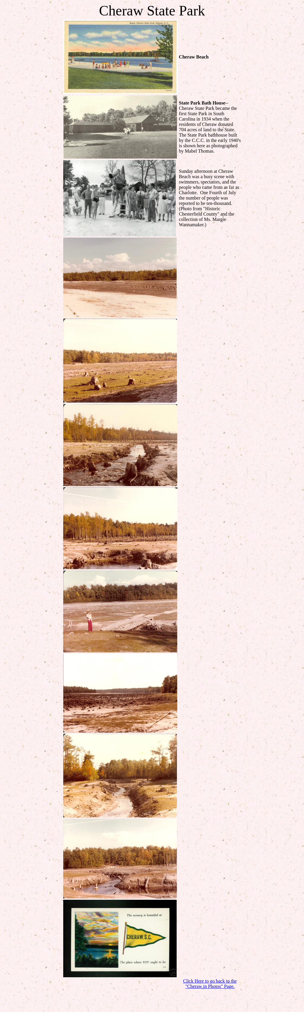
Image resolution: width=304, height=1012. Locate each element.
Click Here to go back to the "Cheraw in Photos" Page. (210, 983)
